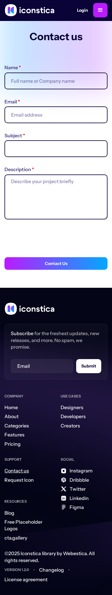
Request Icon (19, 480)
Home (11, 407)
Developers (73, 416)
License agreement (25, 579)
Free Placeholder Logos (23, 525)
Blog (9, 513)
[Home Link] (29, 309)
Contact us (16, 471)
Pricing (12, 444)
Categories (16, 426)
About (11, 416)
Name (12, 67)
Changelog (51, 570)
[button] (100, 10)
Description (19, 169)
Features (14, 435)
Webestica (75, 553)
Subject (14, 135)
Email (12, 102)
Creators (70, 426)
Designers (72, 407)
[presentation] (49, 240)
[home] (29, 10)
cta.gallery (15, 538)
